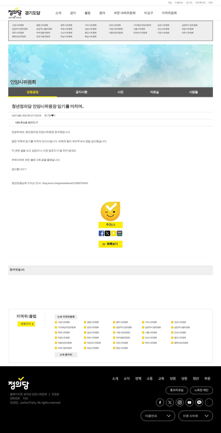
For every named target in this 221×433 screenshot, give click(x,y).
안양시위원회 (188, 29)
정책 (138, 379)
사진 (120, 92)
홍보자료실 (177, 390)
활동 (88, 13)
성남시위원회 (91, 29)
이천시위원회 (163, 32)
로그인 (189, 2)
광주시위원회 (66, 25)
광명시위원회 (42, 25)
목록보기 (112, 244)
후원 (207, 379)
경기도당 (32, 13)
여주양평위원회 (43, 32)
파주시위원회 (188, 32)
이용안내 (179, 2)
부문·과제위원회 (125, 13)
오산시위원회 (66, 32)
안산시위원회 (163, 29)
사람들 (193, 92)
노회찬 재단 (201, 390)
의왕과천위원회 (116, 32)
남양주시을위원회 (44, 29)
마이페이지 (201, 2)
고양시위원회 (18, 25)
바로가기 (26, 324)
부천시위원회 (66, 29)
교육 (161, 379)
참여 (102, 13)
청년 (196, 379)
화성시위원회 (91, 36)
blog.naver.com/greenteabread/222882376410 (65, 183)
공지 (73, 13)
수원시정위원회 (116, 29)
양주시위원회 (18, 32)
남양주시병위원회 (20, 29)
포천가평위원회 (43, 36)
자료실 (154, 92)
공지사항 (81, 92)
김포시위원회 (163, 25)
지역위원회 (169, 13)
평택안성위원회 (19, 36)
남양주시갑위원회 (190, 25)
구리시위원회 (91, 25)
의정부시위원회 (140, 32)
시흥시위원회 (139, 29)
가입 (170, 2)
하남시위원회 (66, 36)
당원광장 (32, 92)
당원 (173, 379)
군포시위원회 (115, 25)
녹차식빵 (16, 115)
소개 (58, 13)
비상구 (148, 13)
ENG (211, 2)
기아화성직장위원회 (142, 25)
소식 (127, 379)
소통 (150, 379)
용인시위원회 (91, 32)
